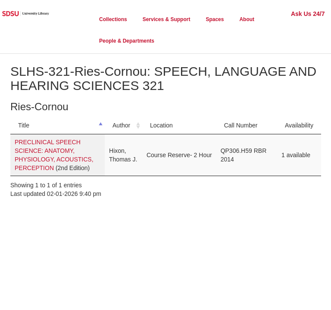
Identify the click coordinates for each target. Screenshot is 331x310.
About (246, 19)
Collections (113, 19)
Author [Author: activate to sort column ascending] (121, 125)
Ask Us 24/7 (308, 13)
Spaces (215, 19)
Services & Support (166, 19)
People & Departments (126, 41)
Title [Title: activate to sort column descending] (23, 125)
